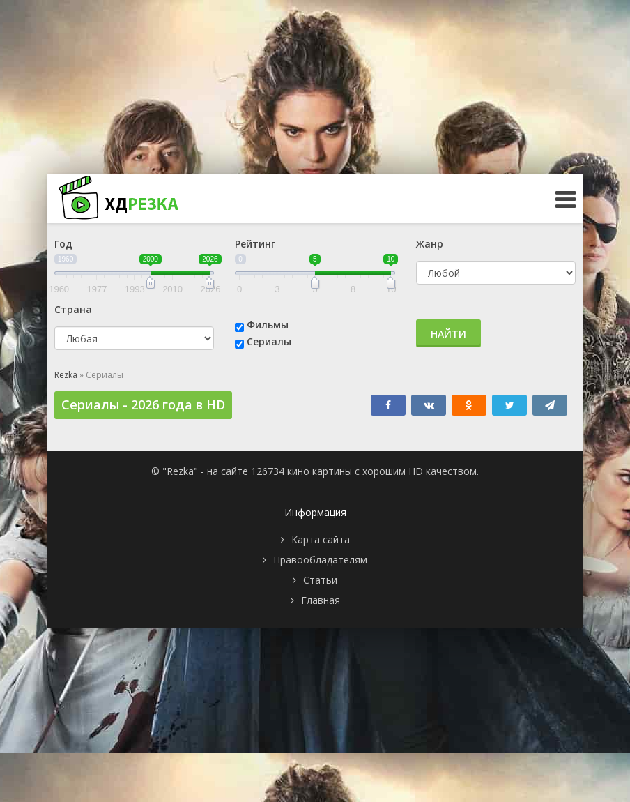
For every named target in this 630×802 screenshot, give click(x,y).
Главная (320, 600)
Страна (73, 309)
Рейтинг (255, 243)
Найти (448, 333)
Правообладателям (320, 559)
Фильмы (268, 324)
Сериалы (269, 341)
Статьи (320, 580)
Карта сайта (320, 539)
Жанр (429, 243)
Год (63, 243)
